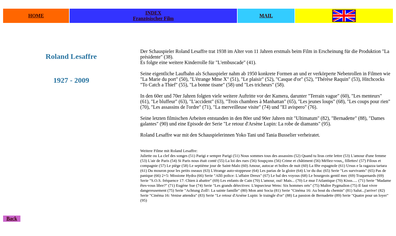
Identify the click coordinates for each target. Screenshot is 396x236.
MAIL (266, 15)
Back (11, 218)
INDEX (153, 12)
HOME (36, 15)
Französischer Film (153, 18)
